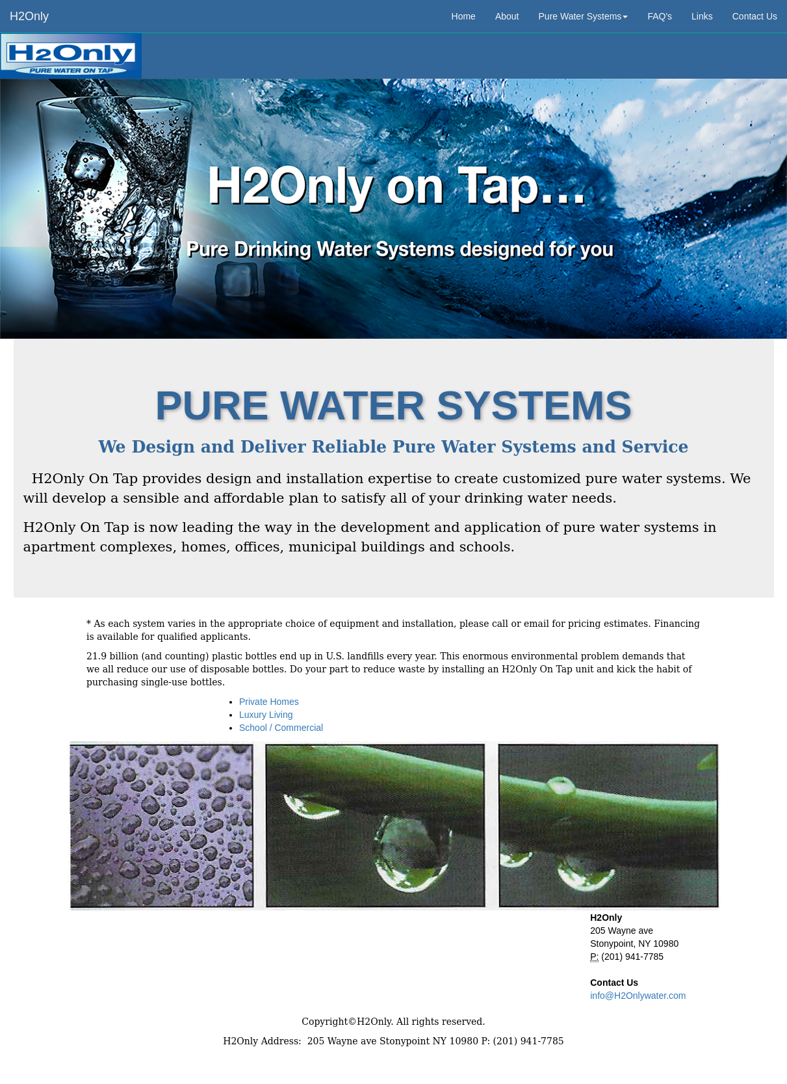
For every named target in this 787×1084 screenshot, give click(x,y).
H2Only (29, 16)
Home (464, 16)
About (507, 16)
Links (702, 16)
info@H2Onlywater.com (638, 995)
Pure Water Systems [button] (583, 16)
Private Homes (269, 701)
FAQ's (659, 16)
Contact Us (754, 16)
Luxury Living (266, 714)
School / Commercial (281, 727)
